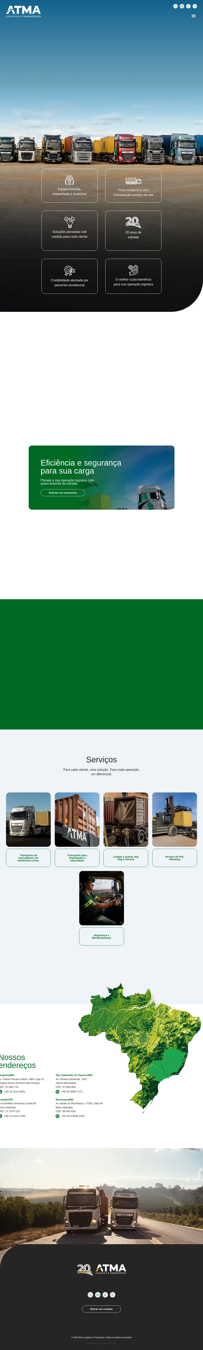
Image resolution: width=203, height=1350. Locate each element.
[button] (193, 15)
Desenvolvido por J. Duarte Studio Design (102, 1343)
